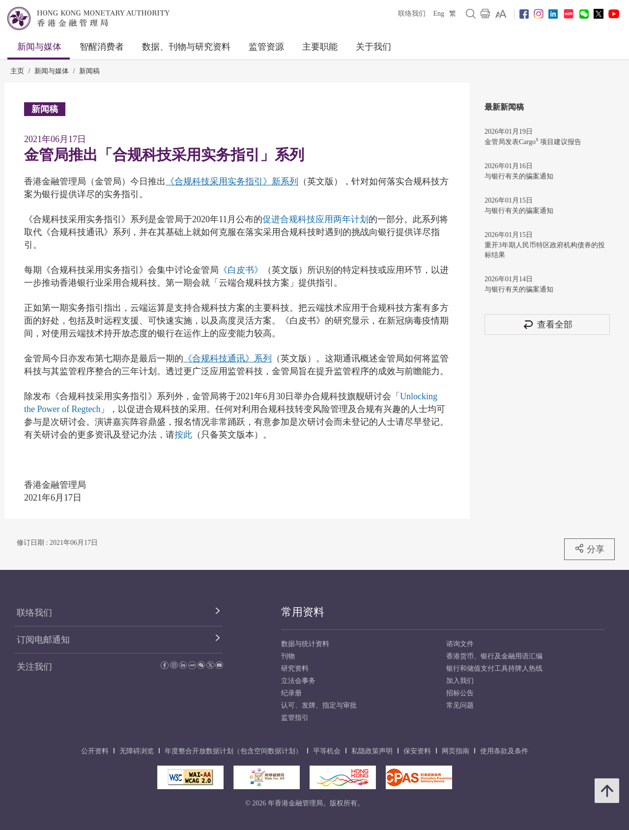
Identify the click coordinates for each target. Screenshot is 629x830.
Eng (438, 13)
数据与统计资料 (305, 644)
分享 (589, 548)
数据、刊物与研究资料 (186, 47)
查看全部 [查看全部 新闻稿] (547, 324)
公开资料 (95, 751)
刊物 (288, 656)
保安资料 (417, 751)
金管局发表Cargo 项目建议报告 (533, 141)
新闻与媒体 (39, 47)
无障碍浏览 (136, 751)
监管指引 (295, 717)
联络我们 (412, 13)
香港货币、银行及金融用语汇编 (494, 656)
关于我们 (373, 47)
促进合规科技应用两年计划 (315, 219)
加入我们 (460, 680)
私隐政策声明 (372, 751)
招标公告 (460, 693)
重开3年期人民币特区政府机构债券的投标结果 (545, 250)
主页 (17, 71)
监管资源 (266, 47)
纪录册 (291, 693)
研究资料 (295, 668)
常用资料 (302, 612)
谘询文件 (460, 644)
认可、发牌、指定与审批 (319, 705)
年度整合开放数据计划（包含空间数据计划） (233, 751)
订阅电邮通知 (43, 640)
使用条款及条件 (504, 751)
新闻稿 (89, 71)
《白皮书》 (241, 270)
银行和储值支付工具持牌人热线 (494, 668)
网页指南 (455, 751)
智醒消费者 (102, 47)
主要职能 (320, 47)
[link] (501, 14)
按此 (183, 435)
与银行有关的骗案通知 (519, 176)
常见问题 (460, 705)
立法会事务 (298, 680)
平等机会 (327, 751)
